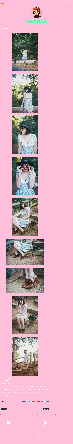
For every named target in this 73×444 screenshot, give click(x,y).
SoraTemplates (8, 439)
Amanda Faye (8, 383)
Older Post (46, 409)
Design (9, 1)
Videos (13, 1)
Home (2, 1)
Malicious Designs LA (9, 377)
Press (18, 1)
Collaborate (23, 1)
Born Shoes (7, 380)
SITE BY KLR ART (36, 437)
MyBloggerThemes (21, 439)
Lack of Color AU (7, 378)
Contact (29, 1)
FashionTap (33, 389)
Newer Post (4, 409)
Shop (6, 1)
